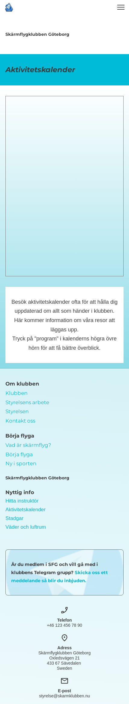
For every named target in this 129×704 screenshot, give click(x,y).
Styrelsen (17, 411)
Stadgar (14, 518)
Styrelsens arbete (27, 402)
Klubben (16, 393)
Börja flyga (19, 454)
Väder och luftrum (25, 527)
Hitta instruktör (22, 501)
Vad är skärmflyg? (28, 445)
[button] (121, 7)
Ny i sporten (20, 463)
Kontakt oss (20, 421)
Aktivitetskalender (25, 509)
